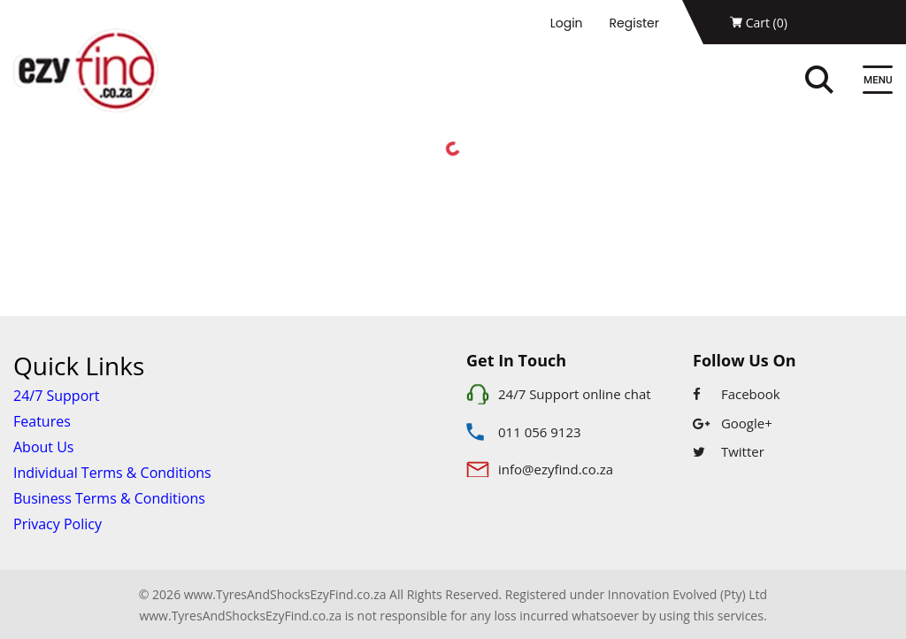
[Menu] (878, 81)
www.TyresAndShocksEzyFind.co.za (240, 615)
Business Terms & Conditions (109, 498)
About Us (43, 447)
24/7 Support (56, 395)
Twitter (728, 451)
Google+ (732, 423)
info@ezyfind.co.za (555, 469)
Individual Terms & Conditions (112, 472)
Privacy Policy (57, 524)
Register (634, 23)
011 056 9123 (539, 432)
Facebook (736, 394)
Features (42, 421)
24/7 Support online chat (574, 394)
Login (566, 23)
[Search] (838, 81)
